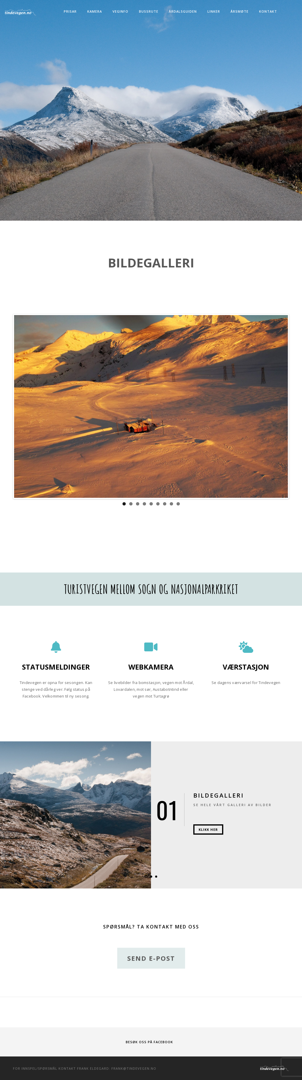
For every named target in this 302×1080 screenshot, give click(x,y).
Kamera (94, 11)
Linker (213, 11)
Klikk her (208, 829)
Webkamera (151, 667)
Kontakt (268, 11)
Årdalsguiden (183, 11)
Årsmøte (240, 11)
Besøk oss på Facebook (149, 1042)
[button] (146, 876)
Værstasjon (246, 667)
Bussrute (148, 11)
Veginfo (120, 11)
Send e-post (151, 967)
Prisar (70, 11)
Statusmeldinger (56, 667)
